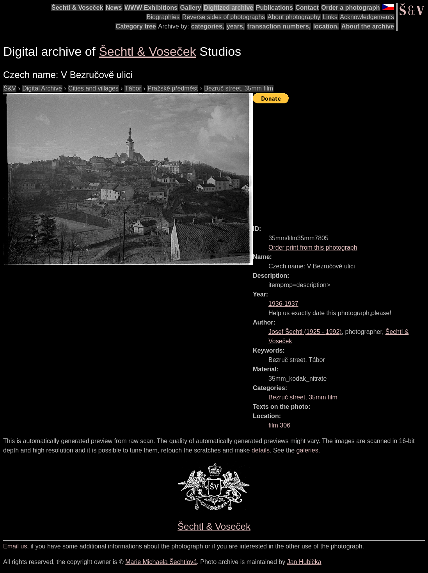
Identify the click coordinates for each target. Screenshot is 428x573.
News (114, 7)
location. (326, 26)
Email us (15, 546)
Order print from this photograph (312, 247)
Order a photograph (350, 7)
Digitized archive (228, 7)
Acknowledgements (367, 17)
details (261, 450)
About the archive (367, 26)
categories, (207, 26)
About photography (294, 17)
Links (330, 17)
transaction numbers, (279, 26)
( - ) (305, 331)
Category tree (136, 26)
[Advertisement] (340, 160)
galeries (307, 450)
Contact (307, 7)
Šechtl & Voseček (77, 7)
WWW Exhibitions (151, 7)
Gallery (190, 7)
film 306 (279, 425)
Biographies (163, 17)
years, (236, 26)
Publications (274, 7)
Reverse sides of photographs (223, 17)
